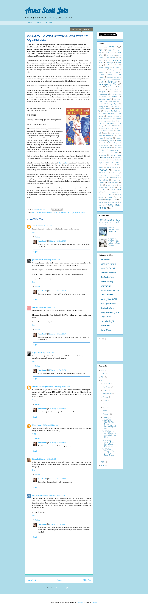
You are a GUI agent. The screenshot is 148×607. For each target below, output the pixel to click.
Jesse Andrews (116, 119)
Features (49, 22)
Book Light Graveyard (108, 304)
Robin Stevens (104, 173)
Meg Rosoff (110, 140)
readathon (111, 165)
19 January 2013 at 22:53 (47, 307)
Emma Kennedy (116, 94)
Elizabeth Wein (104, 94)
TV (106, 192)
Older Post (87, 580)
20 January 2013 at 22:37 (57, 334)
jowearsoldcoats (38, 260)
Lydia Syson (62, 212)
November (107, 387)
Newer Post (31, 580)
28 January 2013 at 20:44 (57, 479)
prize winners (117, 158)
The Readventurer (107, 308)
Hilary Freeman (114, 106)
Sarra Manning (114, 175)
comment (112, 82)
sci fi (106, 178)
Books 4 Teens (106, 330)
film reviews (117, 99)
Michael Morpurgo (104, 145)
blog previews (114, 70)
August (106, 397)
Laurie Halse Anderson (106, 131)
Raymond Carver (104, 162)
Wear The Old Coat (108, 268)
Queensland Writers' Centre (110, 160)
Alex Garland (111, 55)
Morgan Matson (106, 148)
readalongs (102, 165)
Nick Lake (114, 153)
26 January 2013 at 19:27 (51, 425)
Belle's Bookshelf (107, 295)
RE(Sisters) (115, 162)
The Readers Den (107, 277)
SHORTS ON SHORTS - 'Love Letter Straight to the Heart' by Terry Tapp (110, 222)
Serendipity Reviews (108, 264)
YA (116, 200)
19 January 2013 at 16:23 (52, 260)
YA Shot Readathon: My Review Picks (113, 230)
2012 (112, 48)
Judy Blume (111, 123)
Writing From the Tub (109, 299)
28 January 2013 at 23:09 (57, 495)
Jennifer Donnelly (113, 116)
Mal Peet (109, 138)
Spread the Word (111, 185)
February (106, 414)
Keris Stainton (105, 128)
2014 (110, 50)
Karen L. (35, 459)
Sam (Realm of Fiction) (40, 495)
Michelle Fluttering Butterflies (42, 386)
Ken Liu (109, 126)
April (105, 407)
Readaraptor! (105, 326)
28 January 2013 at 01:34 (47, 459)
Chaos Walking (104, 80)
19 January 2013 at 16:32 (57, 291)
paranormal (102, 155)
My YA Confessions (110, 150)
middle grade (116, 145)
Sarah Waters (103, 175)
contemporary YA (107, 84)
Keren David (117, 126)
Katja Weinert (37, 425)
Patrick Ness (105, 158)
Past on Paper (115, 155)
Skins (100, 185)
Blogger (94, 602)
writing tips (109, 200)
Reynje (34, 353)
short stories (103, 180)
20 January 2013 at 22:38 (57, 370)
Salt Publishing (115, 173)
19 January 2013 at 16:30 (57, 241)
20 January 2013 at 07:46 (46, 353)
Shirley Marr (115, 178)
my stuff (118, 148)
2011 (100, 47)
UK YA (69, 212)
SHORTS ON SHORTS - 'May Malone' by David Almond (114, 242)
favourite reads (41, 212)
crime (100, 87)
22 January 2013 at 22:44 (62, 386)
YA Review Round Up (111, 202)
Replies (37, 237)
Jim (33, 226)
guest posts (115, 104)
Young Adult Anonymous (110, 312)
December (107, 384)
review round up (112, 167)
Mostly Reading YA (107, 321)
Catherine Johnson (113, 77)
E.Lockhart (115, 92)
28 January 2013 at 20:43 (57, 409)
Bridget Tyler (113, 72)
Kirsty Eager (115, 128)
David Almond (110, 87)
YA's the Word (106, 286)
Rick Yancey (117, 170)
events (104, 97)
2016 (100, 53)
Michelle (35, 307)
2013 (33, 212)
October (106, 390)
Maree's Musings (107, 282)
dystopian (102, 92)
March (105, 411)
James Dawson (108, 114)
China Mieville (115, 80)
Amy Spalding (111, 58)
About (39, 22)
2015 (117, 50)
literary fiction (115, 133)
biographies (102, 70)
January (106, 418)
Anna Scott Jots (46, 10)
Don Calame (113, 89)
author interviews (112, 65)
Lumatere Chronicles (106, 136)
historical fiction (52, 212)
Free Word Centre (104, 104)
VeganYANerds (106, 317)
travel (112, 187)
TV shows (113, 192)
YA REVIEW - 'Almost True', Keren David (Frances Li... (108, 443)
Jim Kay (103, 121)
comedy (101, 82)
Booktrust (101, 72)
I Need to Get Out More (112, 111)
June (105, 400)
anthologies (110, 63)
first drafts (103, 102)
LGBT (105, 133)
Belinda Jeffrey (104, 67)
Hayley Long (103, 106)
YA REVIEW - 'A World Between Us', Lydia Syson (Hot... (109, 434)
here (60, 163)
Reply (34, 232)
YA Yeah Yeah (105, 259)
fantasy (114, 96)
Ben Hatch (116, 67)
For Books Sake (114, 102)
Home (30, 22)
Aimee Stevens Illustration (110, 290)
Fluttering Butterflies (108, 273)
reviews (103, 170)
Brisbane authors (105, 75)
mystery (101, 153)
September (107, 394)
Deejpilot (80, 602)
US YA (108, 194)
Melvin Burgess (114, 143)
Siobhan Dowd (113, 183)
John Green (111, 121)
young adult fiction (78, 212)
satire (100, 178)
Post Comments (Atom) (63, 588)
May (105, 404)
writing (109, 197)
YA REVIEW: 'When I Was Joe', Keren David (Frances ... (109, 453)
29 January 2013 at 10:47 (57, 524)
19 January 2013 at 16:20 (44, 226)
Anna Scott (42, 241)
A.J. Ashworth (109, 53)
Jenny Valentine (104, 119)
